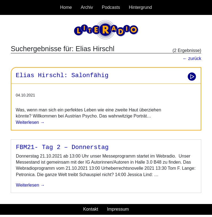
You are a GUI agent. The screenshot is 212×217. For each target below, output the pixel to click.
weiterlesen (28, 185)
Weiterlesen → (30, 122)
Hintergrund (140, 7)
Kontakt (90, 209)
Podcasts (111, 7)
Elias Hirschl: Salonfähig (62, 75)
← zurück (191, 58)
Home (66, 7)
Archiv (87, 7)
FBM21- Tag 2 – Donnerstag (62, 147)
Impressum (118, 209)
